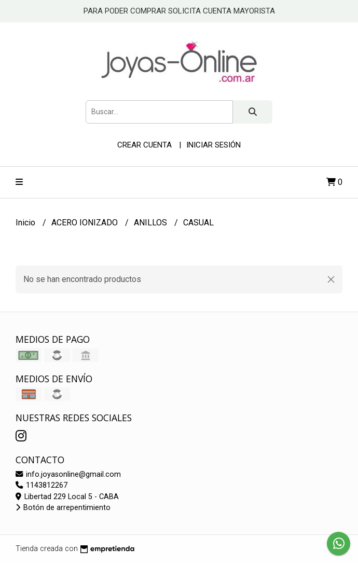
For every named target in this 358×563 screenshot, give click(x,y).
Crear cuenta (144, 145)
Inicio (26, 222)
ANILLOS (151, 222)
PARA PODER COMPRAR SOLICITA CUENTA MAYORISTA (179, 11)
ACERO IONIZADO (85, 222)
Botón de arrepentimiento (63, 507)
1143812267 (41, 485)
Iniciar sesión (213, 145)
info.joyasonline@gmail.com (68, 474)
